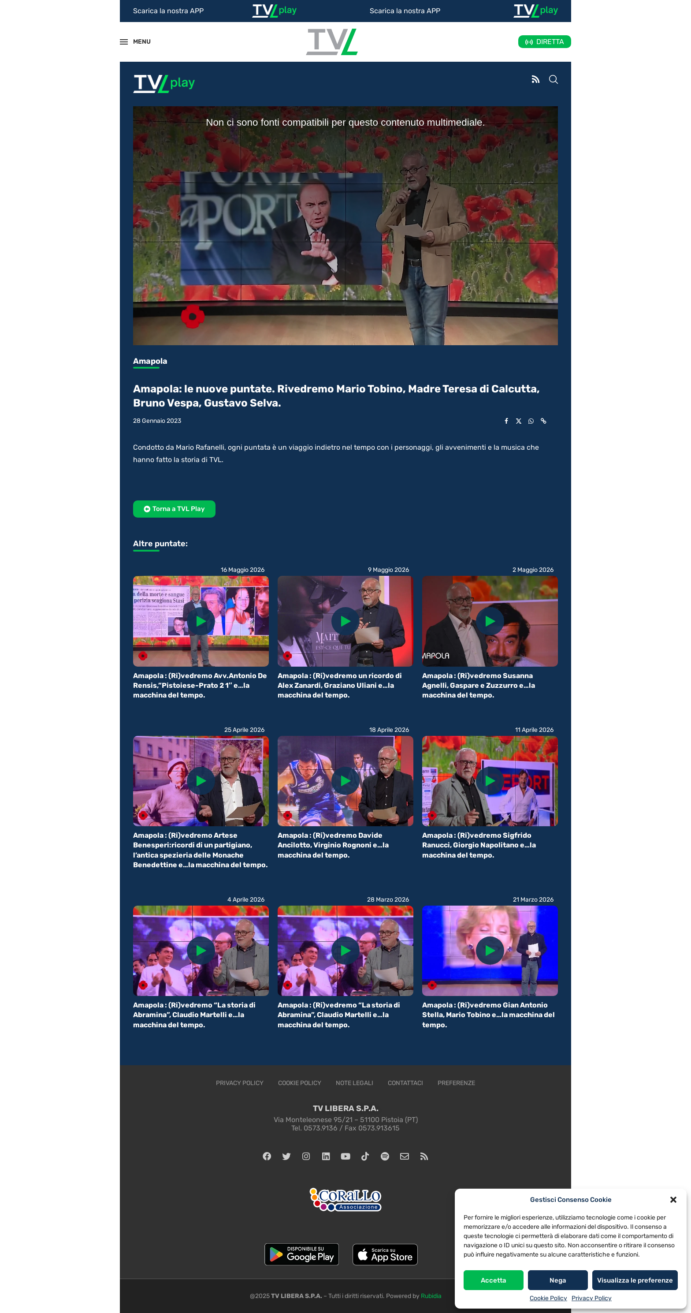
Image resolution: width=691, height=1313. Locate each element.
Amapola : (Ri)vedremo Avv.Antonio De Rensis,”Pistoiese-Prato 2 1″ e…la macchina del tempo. (200, 685)
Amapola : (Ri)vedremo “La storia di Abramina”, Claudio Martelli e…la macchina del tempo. (194, 1015)
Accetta (493, 1280)
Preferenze (456, 1083)
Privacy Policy (592, 1298)
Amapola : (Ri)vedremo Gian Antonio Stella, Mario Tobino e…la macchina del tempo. (488, 1015)
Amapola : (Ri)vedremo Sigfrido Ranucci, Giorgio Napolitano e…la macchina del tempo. (479, 845)
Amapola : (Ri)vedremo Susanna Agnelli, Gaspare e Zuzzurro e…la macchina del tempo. (478, 685)
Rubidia (431, 1296)
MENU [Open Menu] (137, 41)
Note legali (354, 1083)
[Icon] (201, 621)
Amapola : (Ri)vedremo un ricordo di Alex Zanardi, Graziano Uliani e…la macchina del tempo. (340, 685)
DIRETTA (550, 41)
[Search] (553, 80)
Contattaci (405, 1083)
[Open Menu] (124, 42)
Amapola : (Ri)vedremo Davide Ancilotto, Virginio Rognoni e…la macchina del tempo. (333, 845)
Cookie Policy (548, 1298)
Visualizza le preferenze (635, 1280)
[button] (673, 1199)
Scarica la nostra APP (168, 11)
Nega (558, 1280)
